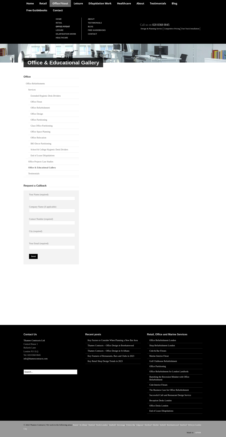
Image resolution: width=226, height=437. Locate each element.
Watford (91, 425)
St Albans (83, 425)
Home (30, 3)
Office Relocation (38, 138)
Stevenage (121, 425)
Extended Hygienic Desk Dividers (46, 96)
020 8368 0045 (160, 24)
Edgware (140, 425)
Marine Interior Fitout (159, 356)
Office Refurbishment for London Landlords (168, 371)
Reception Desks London (160, 400)
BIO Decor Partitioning (41, 143)
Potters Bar (130, 425)
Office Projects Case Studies (40, 162)
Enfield (163, 425)
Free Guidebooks (36, 10)
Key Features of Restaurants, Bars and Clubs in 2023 (111, 356)
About (140, 3)
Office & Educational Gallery (42, 167)
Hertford (148, 425)
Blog (174, 3)
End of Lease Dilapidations (43, 155)
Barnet (75, 425)
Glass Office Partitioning (42, 126)
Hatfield (112, 425)
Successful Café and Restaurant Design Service (170, 395)
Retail (43, 3)
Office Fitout (60, 3)
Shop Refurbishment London (162, 345)
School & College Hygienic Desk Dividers (49, 149)
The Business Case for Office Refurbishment (169, 390)
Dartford (183, 425)
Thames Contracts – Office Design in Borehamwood (111, 345)
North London (102, 425)
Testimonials (158, 3)
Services (32, 90)
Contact (58, 10)
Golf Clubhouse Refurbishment (163, 361)
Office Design (37, 114)
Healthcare (124, 3)
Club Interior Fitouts (158, 385)
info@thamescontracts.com (36, 359)
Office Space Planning (40, 132)
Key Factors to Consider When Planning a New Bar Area (113, 340)
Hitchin (156, 425)
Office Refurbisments (35, 83)
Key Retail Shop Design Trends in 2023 (105, 361)
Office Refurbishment (40, 108)
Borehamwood (173, 425)
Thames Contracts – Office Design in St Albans (108, 351)
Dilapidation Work (100, 3)
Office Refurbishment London (162, 340)
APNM (198, 432)
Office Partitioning (39, 120)
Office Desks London (158, 406)
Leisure (78, 3)
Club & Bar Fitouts (157, 351)
